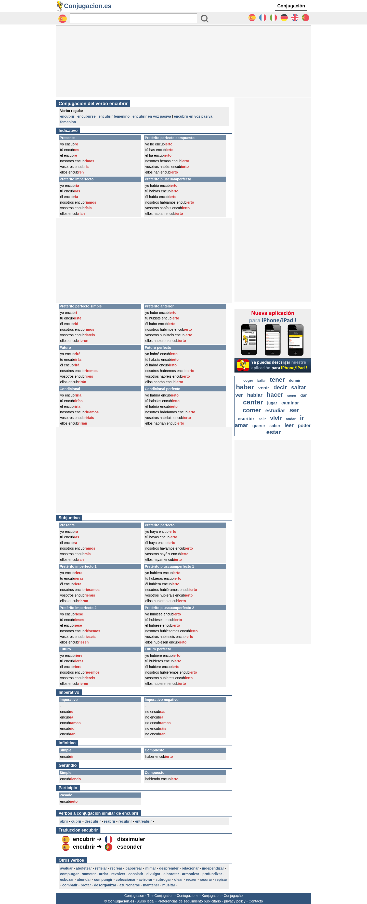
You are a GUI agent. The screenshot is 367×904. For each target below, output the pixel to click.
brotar (86, 885)
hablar (255, 395)
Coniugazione (188, 896)
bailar (261, 380)
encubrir (67, 116)
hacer (275, 394)
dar (303, 395)
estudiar (275, 410)
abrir (64, 821)
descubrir (93, 821)
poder (304, 425)
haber (245, 387)
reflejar (101, 868)
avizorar (145, 879)
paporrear (133, 868)
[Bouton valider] (204, 18)
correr (291, 396)
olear (178, 879)
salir (262, 419)
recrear (116, 868)
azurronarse (130, 885)
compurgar (69, 874)
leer (289, 425)
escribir (246, 418)
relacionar (190, 868)
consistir (135, 874)
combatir (69, 885)
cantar (253, 402)
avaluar (66, 868)
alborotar (171, 874)
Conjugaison (134, 896)
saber (274, 426)
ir (302, 418)
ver (239, 395)
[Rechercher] (133, 18)
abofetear (84, 868)
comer (252, 410)
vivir (276, 418)
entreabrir (143, 821)
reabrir (109, 821)
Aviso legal (145, 901)
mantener (151, 885)
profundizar (212, 874)
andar (291, 419)
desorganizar (105, 885)
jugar (272, 403)
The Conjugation (160, 896)
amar (241, 425)
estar (273, 432)
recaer (191, 879)
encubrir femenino (113, 116)
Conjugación (291, 5)
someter (89, 874)
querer (259, 426)
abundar (84, 879)
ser (294, 410)
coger (248, 380)
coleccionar (126, 879)
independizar (213, 868)
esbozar (67, 879)
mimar (150, 868)
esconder (129, 847)
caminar (290, 402)
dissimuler (131, 839)
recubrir (125, 821)
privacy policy (234, 901)
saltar (298, 387)
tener (277, 379)
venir (263, 387)
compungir (103, 879)
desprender (168, 868)
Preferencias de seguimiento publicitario (189, 901)
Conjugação (233, 896)
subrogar (163, 879)
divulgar (153, 874)
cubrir (76, 821)
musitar (168, 885)
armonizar (190, 874)
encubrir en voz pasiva (152, 116)
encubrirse (86, 116)
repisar (221, 879)
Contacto (256, 901)
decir (280, 387)
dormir (294, 380)
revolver (118, 874)
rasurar (206, 879)
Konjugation (211, 896)
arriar (103, 874)
